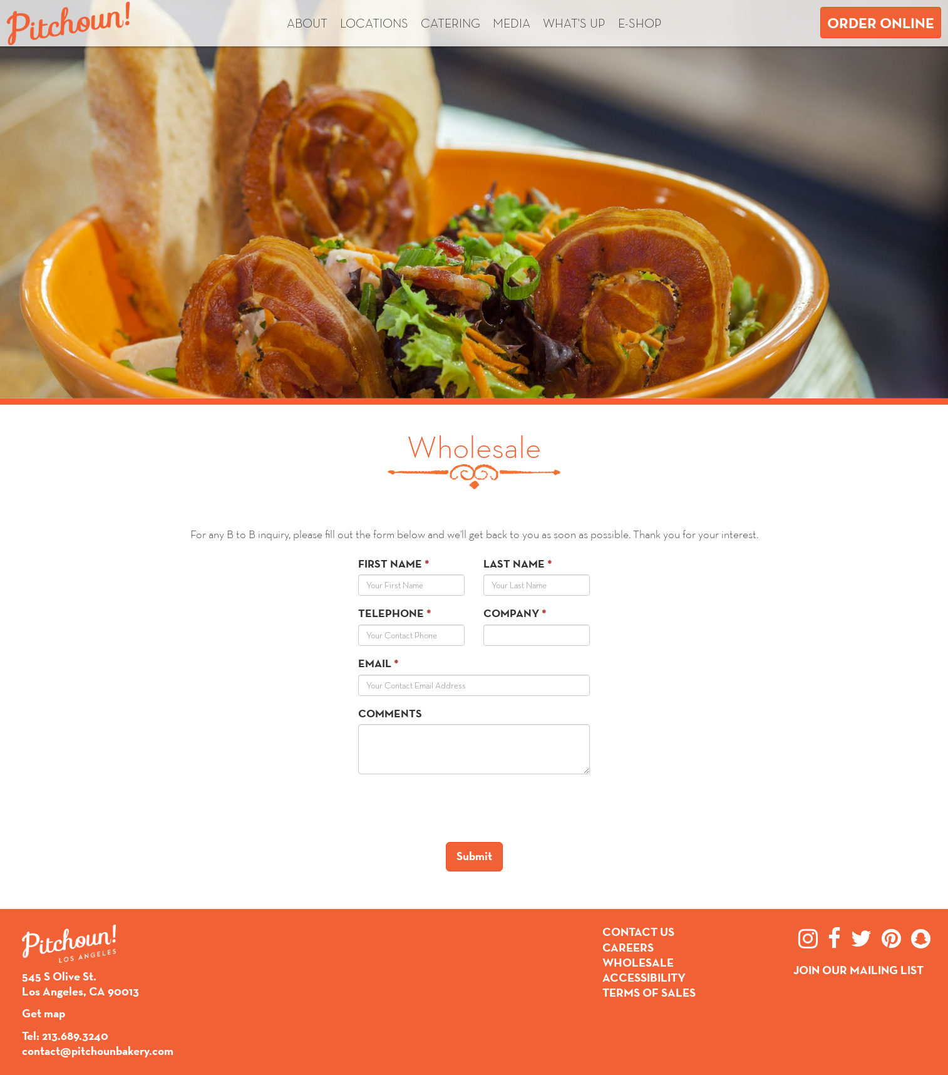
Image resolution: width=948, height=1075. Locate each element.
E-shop (640, 23)
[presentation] (453, 808)
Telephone (391, 613)
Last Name (514, 563)
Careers (628, 947)
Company (511, 613)
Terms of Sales (649, 992)
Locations (374, 23)
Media (511, 23)
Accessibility (644, 977)
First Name (390, 563)
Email (374, 663)
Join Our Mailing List (858, 970)
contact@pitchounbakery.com (97, 1051)
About (307, 23)
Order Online (880, 23)
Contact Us (638, 932)
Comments (390, 713)
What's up (574, 23)
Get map (43, 1013)
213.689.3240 (75, 1036)
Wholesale (638, 962)
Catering (450, 23)
